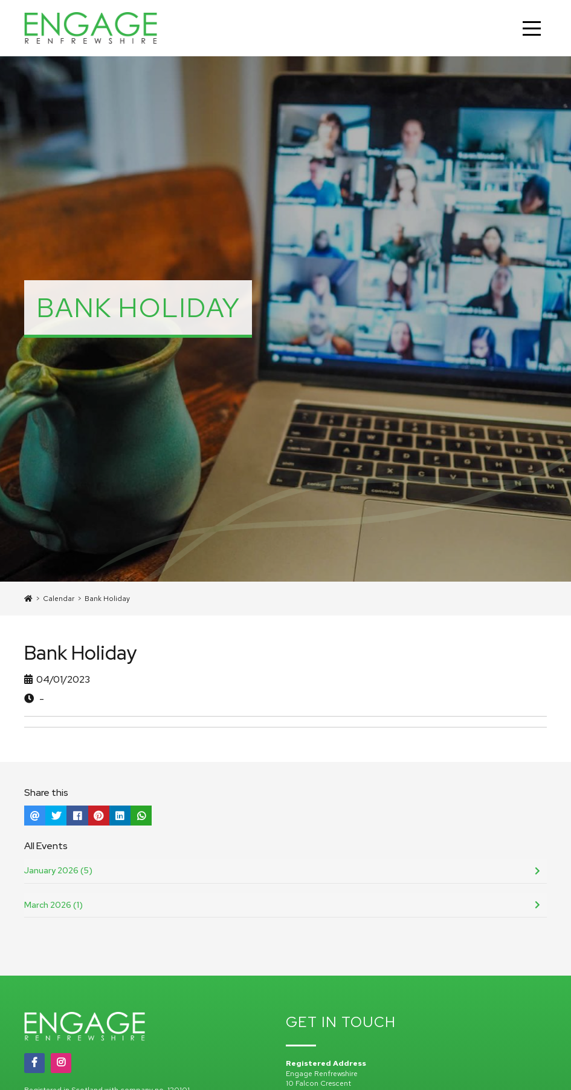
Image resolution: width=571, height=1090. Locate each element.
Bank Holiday (107, 598)
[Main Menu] (532, 28)
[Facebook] (34, 1062)
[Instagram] (61, 1062)
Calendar (58, 598)
